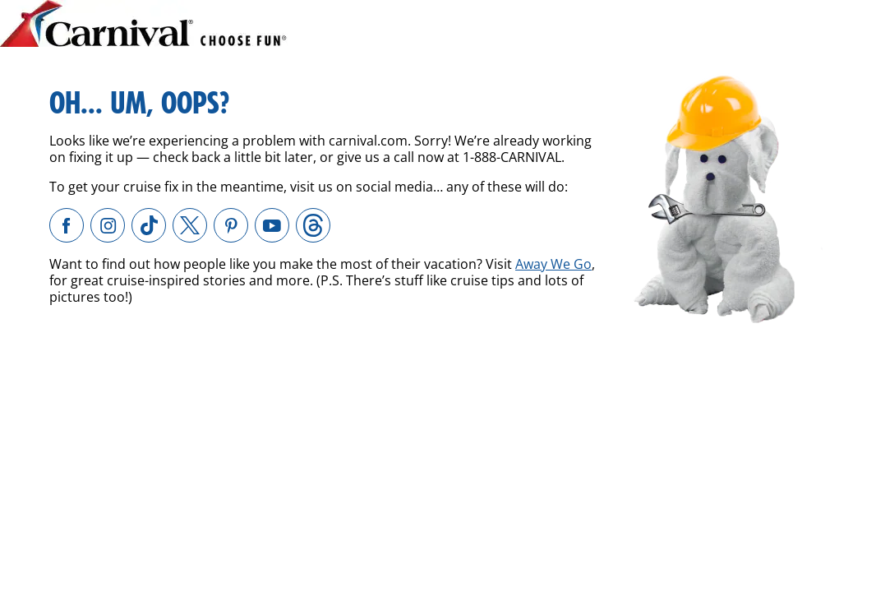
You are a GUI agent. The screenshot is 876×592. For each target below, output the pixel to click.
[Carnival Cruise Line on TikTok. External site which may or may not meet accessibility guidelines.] (148, 225)
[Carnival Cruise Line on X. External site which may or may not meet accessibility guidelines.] (190, 225)
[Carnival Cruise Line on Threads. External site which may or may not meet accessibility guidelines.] (313, 225)
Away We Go (553, 264)
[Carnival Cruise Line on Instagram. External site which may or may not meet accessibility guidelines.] (107, 225)
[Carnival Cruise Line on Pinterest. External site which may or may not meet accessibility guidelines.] (231, 225)
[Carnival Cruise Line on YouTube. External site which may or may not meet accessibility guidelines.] (272, 225)
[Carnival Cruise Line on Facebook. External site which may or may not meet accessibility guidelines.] (66, 225)
